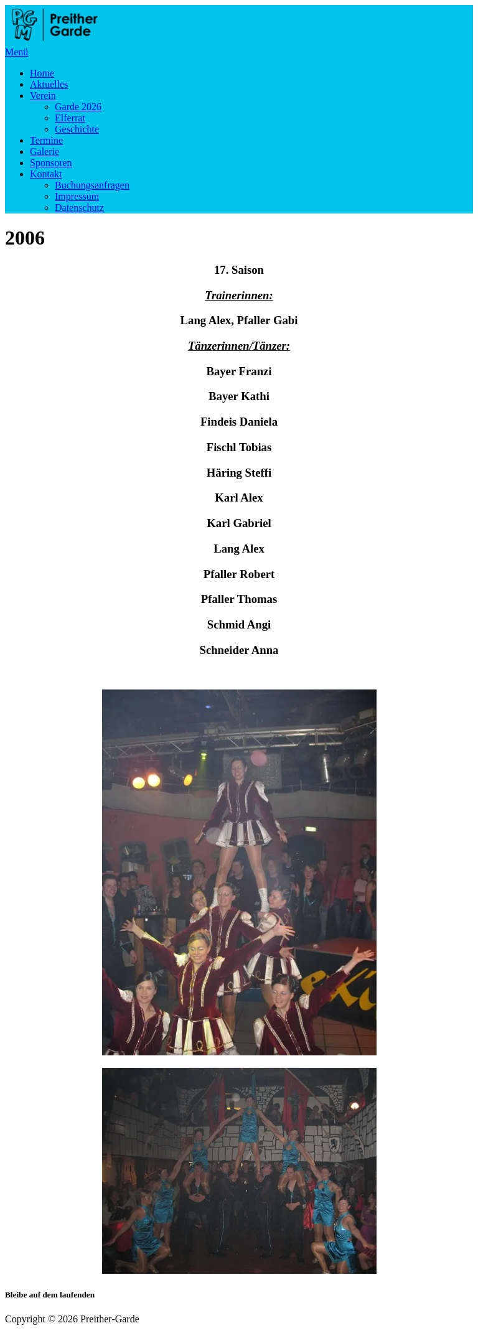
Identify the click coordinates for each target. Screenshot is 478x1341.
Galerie (44, 151)
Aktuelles (49, 84)
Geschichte (77, 129)
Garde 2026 (78, 106)
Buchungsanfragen (92, 185)
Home (42, 73)
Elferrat (70, 118)
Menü (16, 52)
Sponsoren (51, 162)
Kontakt (46, 174)
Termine (46, 140)
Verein (43, 95)
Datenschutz (79, 207)
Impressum (77, 196)
